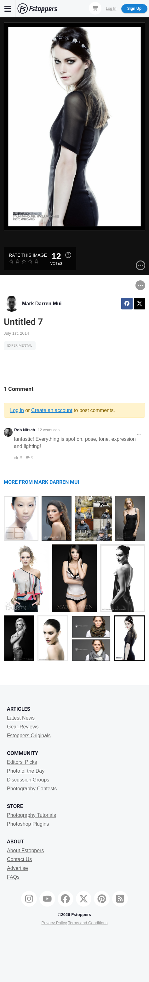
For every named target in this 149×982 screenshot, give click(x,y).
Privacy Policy (54, 922)
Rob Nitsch (24, 430)
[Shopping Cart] (95, 8)
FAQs (13, 877)
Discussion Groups (28, 779)
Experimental (19, 345)
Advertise (17, 868)
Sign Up (134, 8)
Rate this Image (28, 255)
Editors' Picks (22, 762)
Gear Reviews (22, 726)
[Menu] (8, 8)
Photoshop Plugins (28, 824)
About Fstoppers (25, 850)
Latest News (21, 718)
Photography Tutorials (31, 815)
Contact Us (19, 859)
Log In (111, 8)
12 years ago (49, 430)
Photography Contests (32, 788)
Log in (17, 410)
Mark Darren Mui (41, 303)
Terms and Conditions (88, 922)
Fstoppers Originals (29, 735)
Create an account (51, 410)
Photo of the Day (25, 771)
